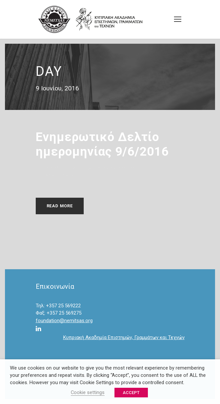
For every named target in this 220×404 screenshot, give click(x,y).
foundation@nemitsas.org (64, 321)
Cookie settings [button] (88, 392)
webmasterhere (116, 167)
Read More (60, 205)
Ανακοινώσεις (62, 175)
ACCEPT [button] (131, 392)
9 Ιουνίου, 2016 (62, 167)
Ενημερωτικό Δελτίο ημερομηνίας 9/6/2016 (102, 144)
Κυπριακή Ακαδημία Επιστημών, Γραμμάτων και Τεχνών (124, 337)
